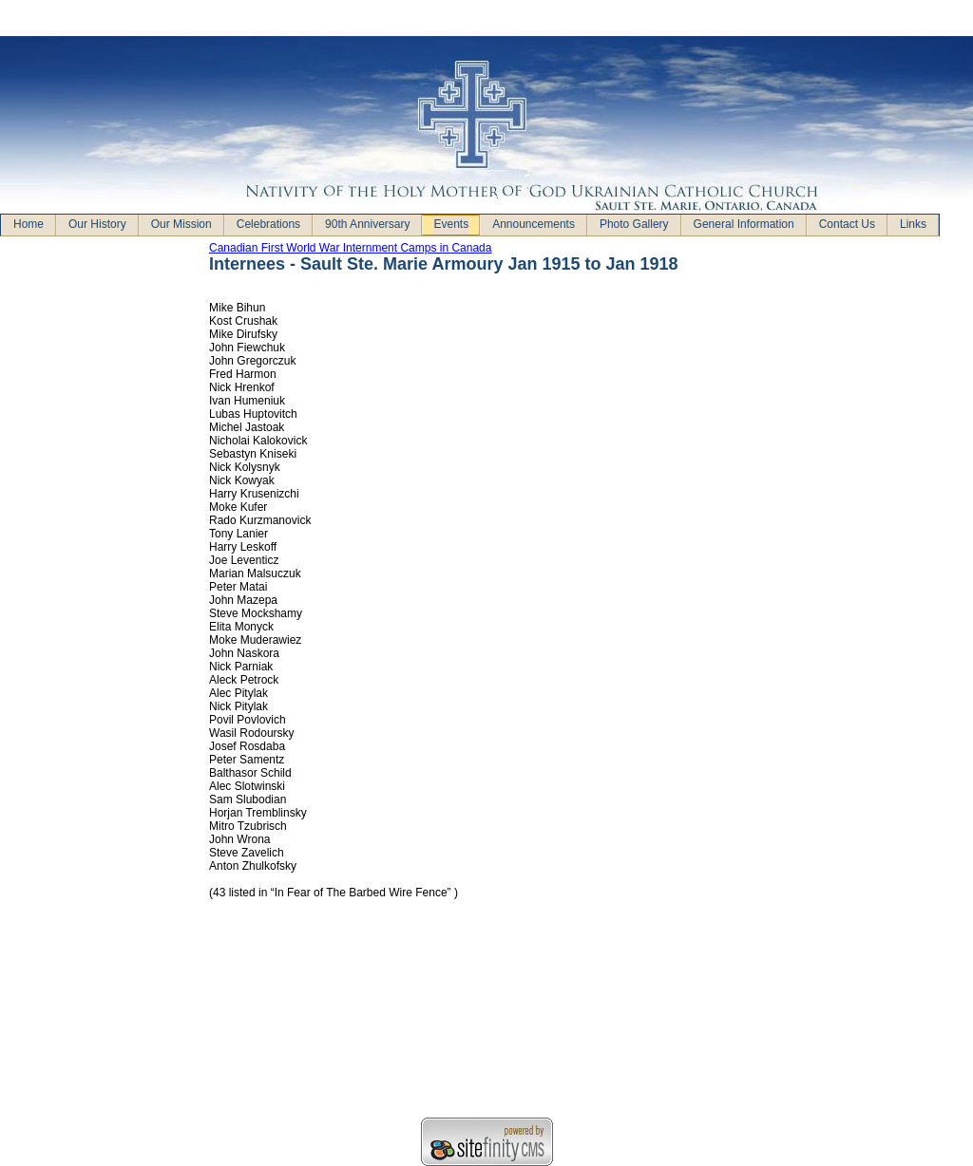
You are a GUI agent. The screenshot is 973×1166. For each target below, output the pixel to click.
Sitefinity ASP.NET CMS (487, 1142)
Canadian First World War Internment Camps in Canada (350, 247)
